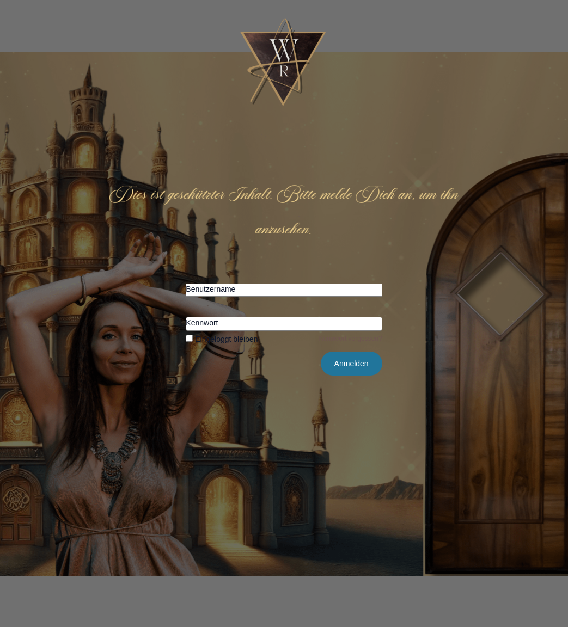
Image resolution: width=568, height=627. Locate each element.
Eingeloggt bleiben (222, 339)
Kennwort (202, 322)
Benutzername (210, 289)
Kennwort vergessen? (350, 338)
